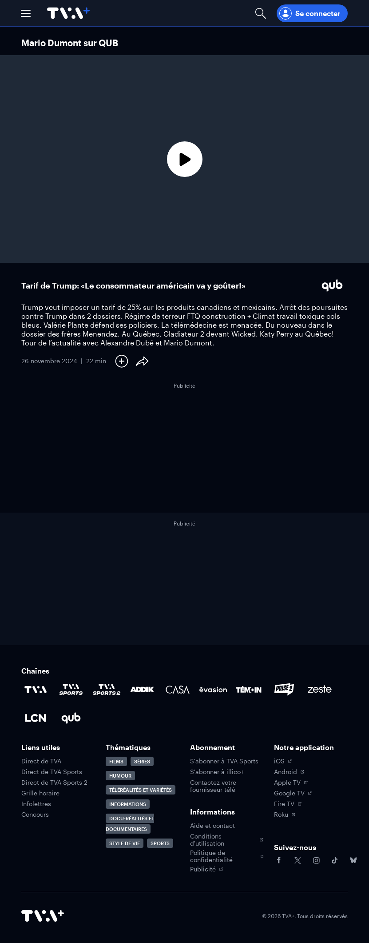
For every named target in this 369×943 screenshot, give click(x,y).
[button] (25, 13)
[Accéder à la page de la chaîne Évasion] (213, 689)
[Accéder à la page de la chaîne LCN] (35, 718)
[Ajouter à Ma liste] (121, 361)
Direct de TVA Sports (51, 771)
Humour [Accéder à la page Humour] (120, 775)
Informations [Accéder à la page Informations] (127, 804)
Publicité (206, 869)
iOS (283, 761)
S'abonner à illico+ (217, 771)
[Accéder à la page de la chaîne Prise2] (284, 689)
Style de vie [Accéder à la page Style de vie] (124, 843)
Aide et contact (212, 825)
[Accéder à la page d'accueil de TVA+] (42, 916)
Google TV (293, 793)
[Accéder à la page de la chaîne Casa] (177, 689)
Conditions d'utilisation (227, 840)
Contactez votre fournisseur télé (213, 786)
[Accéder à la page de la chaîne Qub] (71, 718)
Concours (35, 814)
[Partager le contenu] (142, 361)
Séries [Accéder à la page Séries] (142, 761)
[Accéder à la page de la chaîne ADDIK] (142, 689)
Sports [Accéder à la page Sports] (160, 843)
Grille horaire (40, 793)
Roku (284, 814)
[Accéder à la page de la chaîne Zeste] (320, 689)
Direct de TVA (41, 761)
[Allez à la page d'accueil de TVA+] (68, 13)
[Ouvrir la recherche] (260, 13)
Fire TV (288, 803)
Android (289, 771)
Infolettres (36, 803)
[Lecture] (184, 159)
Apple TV (291, 782)
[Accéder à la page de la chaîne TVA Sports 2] (106, 689)
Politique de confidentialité (227, 856)
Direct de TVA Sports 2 (54, 782)
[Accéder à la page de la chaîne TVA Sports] (71, 689)
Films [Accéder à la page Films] (116, 761)
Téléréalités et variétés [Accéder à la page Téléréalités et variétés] (140, 790)
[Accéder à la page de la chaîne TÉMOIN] (248, 689)
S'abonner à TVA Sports (224, 761)
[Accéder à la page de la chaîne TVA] (35, 689)
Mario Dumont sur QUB (69, 42)
